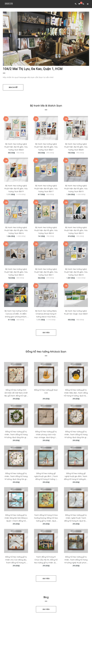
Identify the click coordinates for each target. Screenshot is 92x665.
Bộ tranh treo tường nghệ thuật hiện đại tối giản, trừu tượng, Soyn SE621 (46, 147)
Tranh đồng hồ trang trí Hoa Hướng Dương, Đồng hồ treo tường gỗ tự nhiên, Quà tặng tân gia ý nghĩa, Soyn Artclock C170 (46, 521)
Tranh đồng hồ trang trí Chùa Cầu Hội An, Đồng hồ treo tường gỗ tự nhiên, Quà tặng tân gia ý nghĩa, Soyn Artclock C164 (46, 562)
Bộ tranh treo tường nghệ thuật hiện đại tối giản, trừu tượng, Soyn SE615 (76, 188)
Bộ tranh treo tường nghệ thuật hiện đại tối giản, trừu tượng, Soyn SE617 (46, 188)
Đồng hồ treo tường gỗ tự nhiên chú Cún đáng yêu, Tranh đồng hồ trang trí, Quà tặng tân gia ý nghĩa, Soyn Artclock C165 (16, 562)
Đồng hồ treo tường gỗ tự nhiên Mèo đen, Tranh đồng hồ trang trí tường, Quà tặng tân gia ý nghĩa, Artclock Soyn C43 (76, 395)
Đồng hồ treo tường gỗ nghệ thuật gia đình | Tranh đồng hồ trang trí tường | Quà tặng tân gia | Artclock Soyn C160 (46, 479)
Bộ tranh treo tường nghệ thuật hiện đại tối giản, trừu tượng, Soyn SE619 (16, 188)
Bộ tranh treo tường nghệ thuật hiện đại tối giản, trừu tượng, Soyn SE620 (76, 147)
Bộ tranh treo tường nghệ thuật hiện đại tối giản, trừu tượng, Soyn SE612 (16, 272)
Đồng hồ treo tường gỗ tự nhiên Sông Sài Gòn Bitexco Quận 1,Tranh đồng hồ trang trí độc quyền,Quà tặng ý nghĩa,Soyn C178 (16, 521)
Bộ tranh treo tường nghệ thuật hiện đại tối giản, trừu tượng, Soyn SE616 (16, 230)
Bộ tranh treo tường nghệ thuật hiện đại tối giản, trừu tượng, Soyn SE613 (76, 230)
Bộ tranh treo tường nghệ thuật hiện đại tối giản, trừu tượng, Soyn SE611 (46, 272)
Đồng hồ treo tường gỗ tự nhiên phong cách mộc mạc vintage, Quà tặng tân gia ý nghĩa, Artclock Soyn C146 (46, 437)
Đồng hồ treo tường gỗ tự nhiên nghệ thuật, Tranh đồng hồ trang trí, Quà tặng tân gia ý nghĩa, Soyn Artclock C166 (76, 521)
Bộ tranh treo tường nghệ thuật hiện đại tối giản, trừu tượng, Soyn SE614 (46, 230)
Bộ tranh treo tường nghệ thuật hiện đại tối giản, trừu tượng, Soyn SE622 (16, 147)
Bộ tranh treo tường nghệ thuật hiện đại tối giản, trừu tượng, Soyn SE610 (76, 272)
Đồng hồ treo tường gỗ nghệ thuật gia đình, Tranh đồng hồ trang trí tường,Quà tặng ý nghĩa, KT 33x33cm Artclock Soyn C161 (76, 479)
